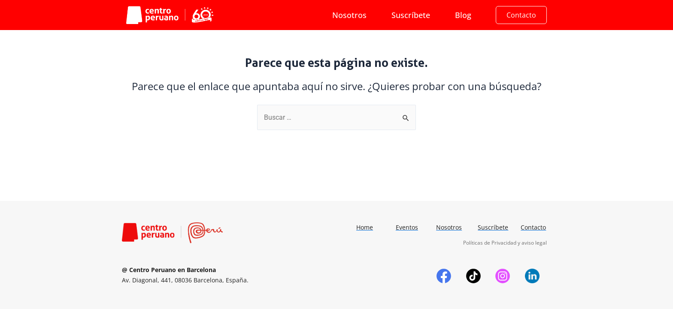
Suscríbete (410, 15)
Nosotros (349, 15)
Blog (463, 15)
